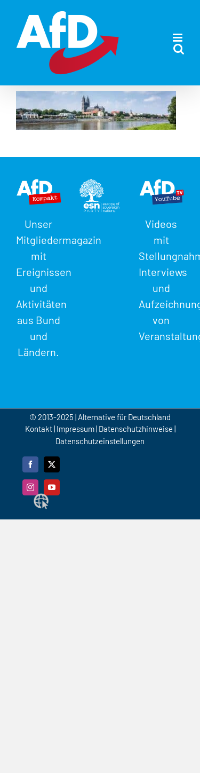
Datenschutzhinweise (135, 428)
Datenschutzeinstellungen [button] (100, 441)
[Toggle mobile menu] (178, 37)
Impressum (75, 428)
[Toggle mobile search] (178, 48)
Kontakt (39, 428)
